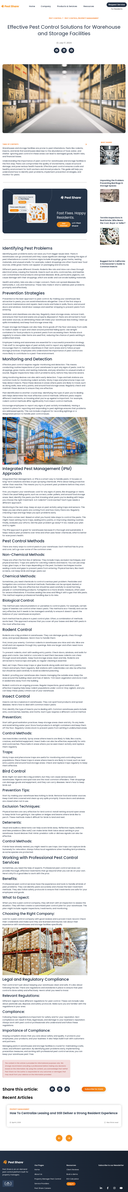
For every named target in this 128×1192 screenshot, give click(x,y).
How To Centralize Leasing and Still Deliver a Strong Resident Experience (64, 1113)
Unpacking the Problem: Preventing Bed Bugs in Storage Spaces (112, 183)
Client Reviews (73, 1169)
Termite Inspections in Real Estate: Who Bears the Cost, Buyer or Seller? (112, 220)
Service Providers (41, 1183)
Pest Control (71, 18)
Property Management (88, 18)
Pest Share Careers (42, 1188)
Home (37, 1169)
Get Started (63, 224)
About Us (38, 1174)
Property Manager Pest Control (47, 1179)
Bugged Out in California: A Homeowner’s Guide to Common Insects (112, 264)
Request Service (117, 4)
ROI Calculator (73, 1179)
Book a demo (72, 1174)
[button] (56, 50)
